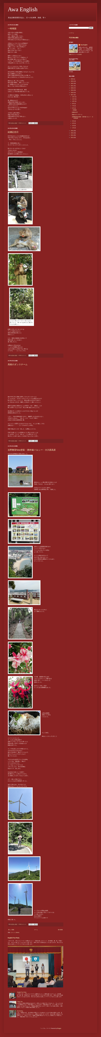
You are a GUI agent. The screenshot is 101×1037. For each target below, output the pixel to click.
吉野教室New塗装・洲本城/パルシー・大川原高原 (32, 450)
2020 (72, 88)
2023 (72, 81)
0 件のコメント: (23, 123)
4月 (73, 123)
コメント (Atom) (15, 932)
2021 (72, 85)
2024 (72, 79)
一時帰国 (12, 28)
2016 (72, 130)
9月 (73, 103)
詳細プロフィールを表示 (75, 54)
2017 (72, 94)
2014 (72, 135)
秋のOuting (20, 1011)
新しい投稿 (11, 929)
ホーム (36, 929)
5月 (73, 121)
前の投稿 (60, 929)
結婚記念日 (13, 132)
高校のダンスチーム (18, 364)
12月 (73, 96)
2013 (72, 137)
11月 (73, 99)
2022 (72, 83)
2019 (72, 90)
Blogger (59, 1028)
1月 (73, 127)
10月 (73, 101)
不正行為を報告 (73, 37)
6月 (73, 108)
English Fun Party (13, 938)
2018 (72, 92)
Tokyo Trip (20, 1001)
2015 (72, 133)
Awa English (22, 9)
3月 (73, 125)
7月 (73, 105)
